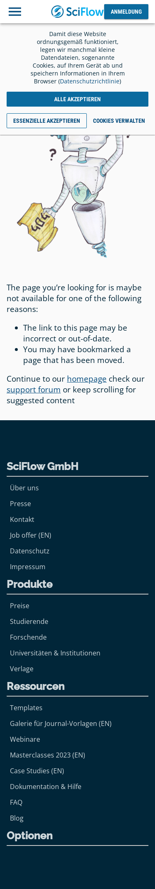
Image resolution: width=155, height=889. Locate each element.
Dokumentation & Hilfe (45, 786)
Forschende (28, 637)
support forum (34, 389)
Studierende (29, 621)
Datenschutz (30, 550)
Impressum (27, 566)
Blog (17, 818)
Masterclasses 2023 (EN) (47, 755)
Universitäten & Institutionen (55, 653)
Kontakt (22, 519)
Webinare (25, 739)
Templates (26, 707)
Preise (19, 605)
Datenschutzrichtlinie (89, 81)
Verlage (21, 668)
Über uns (24, 487)
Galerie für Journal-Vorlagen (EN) (61, 723)
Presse (20, 503)
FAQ (16, 802)
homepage (87, 378)
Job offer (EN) (30, 535)
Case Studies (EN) (37, 770)
